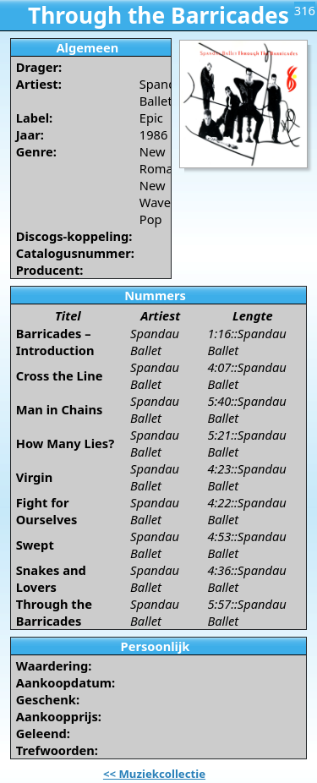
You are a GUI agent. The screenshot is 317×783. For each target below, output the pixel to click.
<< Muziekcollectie (154, 773)
